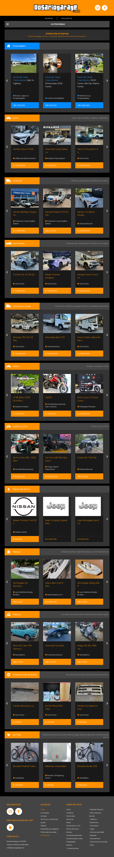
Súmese (43, 816)
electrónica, (57, 735)
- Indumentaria (94, 839)
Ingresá (49, 18)
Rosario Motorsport (55, 158)
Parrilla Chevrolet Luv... (24, 706)
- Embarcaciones (72, 848)
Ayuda (43, 822)
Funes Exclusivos (53, 655)
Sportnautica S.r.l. (54, 594)
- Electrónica (93, 822)
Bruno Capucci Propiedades (21, 97)
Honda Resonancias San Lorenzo (55, 405)
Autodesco (19, 655)
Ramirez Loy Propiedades (84, 97)
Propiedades (70, 842)
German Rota (52, 346)
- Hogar (91, 829)
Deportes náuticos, (85, 552)
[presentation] (7, 81)
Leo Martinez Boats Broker (23, 593)
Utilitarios (69, 813)
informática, (68, 735)
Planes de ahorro (72, 829)
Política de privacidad (48, 832)
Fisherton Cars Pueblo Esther (24, 222)
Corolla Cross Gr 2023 (23, 149)
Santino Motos (20, 406)
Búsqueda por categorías (50, 829)
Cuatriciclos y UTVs (73, 826)
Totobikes (18, 778)
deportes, (91, 735)
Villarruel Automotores (24, 158)
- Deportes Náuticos (96, 809)
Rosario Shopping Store (54, 776)
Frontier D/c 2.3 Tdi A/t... (24, 274)
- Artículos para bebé (96, 832)
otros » (106, 737)
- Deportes (92, 835)
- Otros (91, 845)
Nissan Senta (20, 532)
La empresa (45, 813)
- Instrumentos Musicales (98, 842)
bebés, (83, 735)
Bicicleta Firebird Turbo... (25, 766)
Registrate (66, 18)
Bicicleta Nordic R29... (87, 766)
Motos (68, 822)
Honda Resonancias (23, 469)
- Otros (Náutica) (95, 813)
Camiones (70, 819)
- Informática (93, 826)
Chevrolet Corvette (54, 645)
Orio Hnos (83, 158)
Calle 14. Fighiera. (23, 80)
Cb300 (48, 397)
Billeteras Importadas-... (56, 766)
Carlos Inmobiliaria (54, 98)
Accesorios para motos (97, 674)
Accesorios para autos (74, 835)
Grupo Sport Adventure (52, 468)
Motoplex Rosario (86, 406)
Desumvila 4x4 (85, 223)
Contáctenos (45, 835)
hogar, (77, 735)
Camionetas (70, 816)
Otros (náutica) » (101, 552)
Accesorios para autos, (76, 674)
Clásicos (69, 832)
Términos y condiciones (49, 819)
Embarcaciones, (68, 552)
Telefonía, (46, 735)
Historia (43, 826)
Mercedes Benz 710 (55, 337)
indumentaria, (102, 735)
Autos (68, 809)
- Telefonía (93, 819)
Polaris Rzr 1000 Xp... (87, 457)
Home (43, 809)
